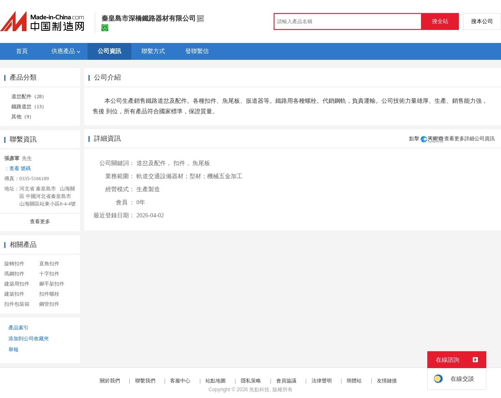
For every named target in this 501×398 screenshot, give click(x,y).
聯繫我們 (145, 381)
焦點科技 (259, 390)
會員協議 (286, 381)
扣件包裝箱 (16, 304)
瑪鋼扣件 (14, 274)
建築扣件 (14, 294)
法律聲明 (322, 381)
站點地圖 (215, 381)
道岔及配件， (154, 163)
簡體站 (354, 381)
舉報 (13, 350)
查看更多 (40, 221)
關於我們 (110, 381)
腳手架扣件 (51, 284)
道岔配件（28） (29, 96)
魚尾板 (201, 163)
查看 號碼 (20, 168)
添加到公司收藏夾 (28, 339)
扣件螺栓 (49, 294)
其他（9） (22, 117)
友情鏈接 (387, 381)
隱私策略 (251, 381)
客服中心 (180, 381)
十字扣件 (49, 274)
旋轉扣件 (14, 264)
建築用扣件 (16, 284)
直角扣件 (49, 264)
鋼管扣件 (49, 304)
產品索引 (18, 328)
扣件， (182, 163)
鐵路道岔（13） (29, 107)
